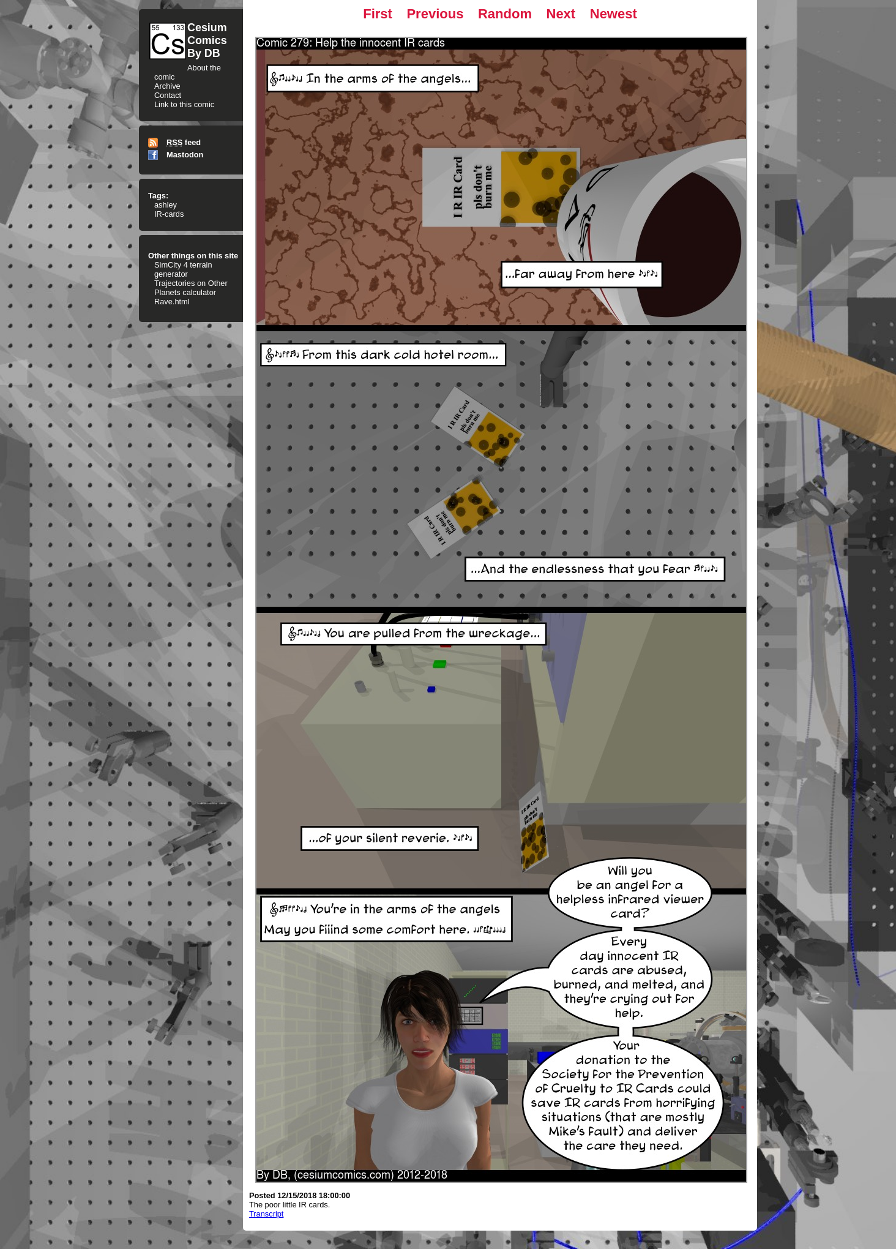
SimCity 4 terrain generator (183, 269)
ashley (165, 204)
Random (505, 13)
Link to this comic (184, 104)
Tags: (158, 195)
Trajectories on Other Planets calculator (191, 288)
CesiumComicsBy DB (207, 40)
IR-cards (169, 214)
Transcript (266, 1213)
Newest (613, 13)
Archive (167, 86)
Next (561, 13)
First (377, 13)
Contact (167, 95)
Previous (434, 13)
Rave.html (172, 301)
